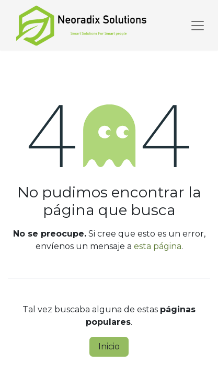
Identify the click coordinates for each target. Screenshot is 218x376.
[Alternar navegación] (197, 25)
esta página (157, 246)
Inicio (109, 346)
